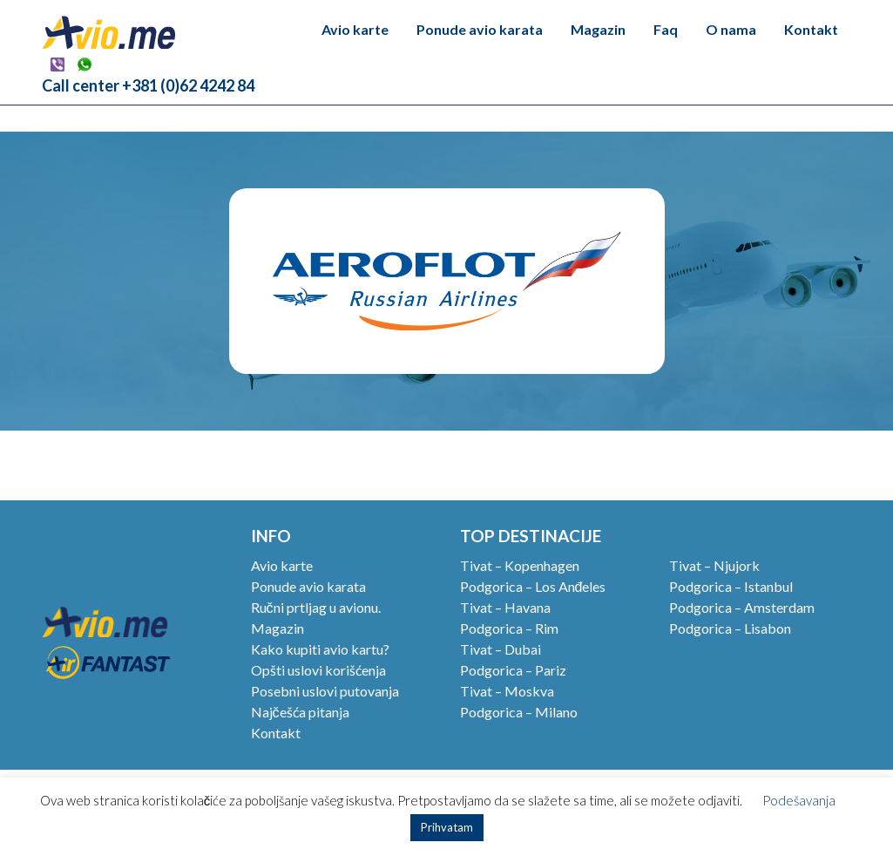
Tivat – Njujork (714, 565)
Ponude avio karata (479, 29)
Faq (665, 29)
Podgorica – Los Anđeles (533, 586)
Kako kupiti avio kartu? (320, 649)
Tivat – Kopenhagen (519, 565)
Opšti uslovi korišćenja (318, 670)
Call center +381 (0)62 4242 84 (148, 85)
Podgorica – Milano (519, 711)
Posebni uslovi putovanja (325, 691)
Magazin (598, 29)
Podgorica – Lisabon (730, 628)
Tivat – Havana (505, 607)
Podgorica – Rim (509, 628)
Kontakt (811, 29)
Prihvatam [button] (447, 827)
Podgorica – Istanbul (731, 586)
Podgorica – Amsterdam (742, 607)
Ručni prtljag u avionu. (316, 607)
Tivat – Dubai (500, 649)
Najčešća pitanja (300, 711)
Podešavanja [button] (798, 800)
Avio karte (355, 29)
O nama (731, 29)
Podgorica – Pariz (513, 670)
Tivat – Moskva (507, 691)
